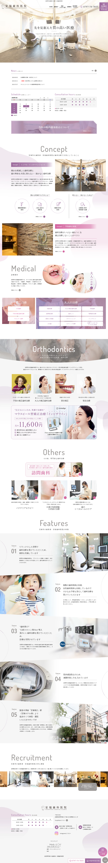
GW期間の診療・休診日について (29, 77)
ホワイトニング (71, 318)
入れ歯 (49, 323)
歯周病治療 (49, 313)
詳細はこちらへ (39, 216)
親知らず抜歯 (49, 318)
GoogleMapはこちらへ (60, 820)
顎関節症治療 (92, 313)
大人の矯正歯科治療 (71, 308)
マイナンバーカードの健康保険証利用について (33, 84)
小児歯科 (18, 308)
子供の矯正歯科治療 (18, 313)
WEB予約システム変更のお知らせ (31, 81)
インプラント (92, 318)
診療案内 (69, 6)
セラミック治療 (71, 323)
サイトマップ (54, 841)
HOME (51, 6)
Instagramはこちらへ (63, 833)
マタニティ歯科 (18, 318)
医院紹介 (56, 6)
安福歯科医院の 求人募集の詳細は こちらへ (87, 787)
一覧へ (92, 70)
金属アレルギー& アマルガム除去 (92, 323)
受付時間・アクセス (75, 6)
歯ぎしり (71, 313)
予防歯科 (92, 308)
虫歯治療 (49, 308)
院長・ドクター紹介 (63, 6)
